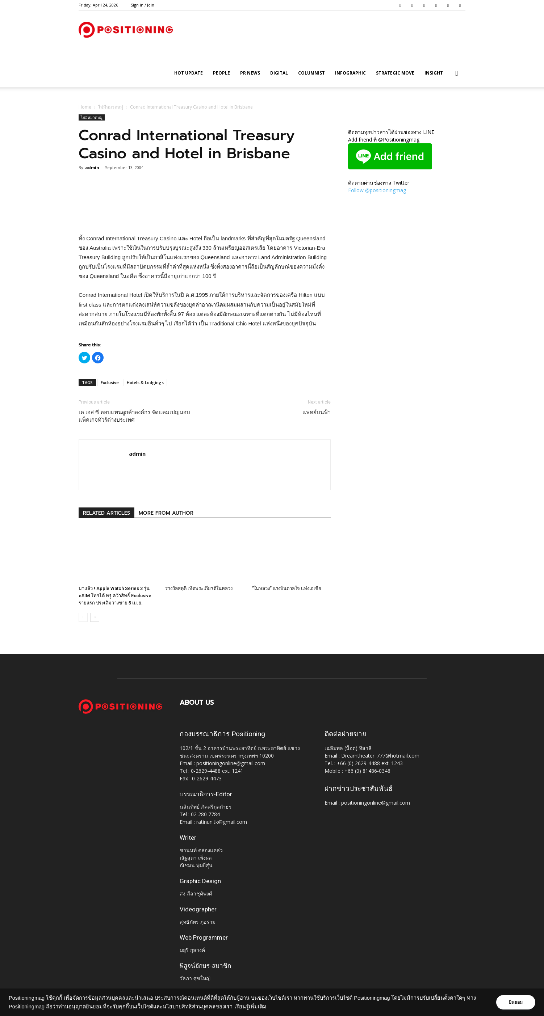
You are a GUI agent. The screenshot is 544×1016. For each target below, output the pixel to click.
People (221, 73)
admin (92, 167)
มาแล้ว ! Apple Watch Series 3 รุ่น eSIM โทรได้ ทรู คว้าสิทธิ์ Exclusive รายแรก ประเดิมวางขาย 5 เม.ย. (115, 596)
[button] (456, 73)
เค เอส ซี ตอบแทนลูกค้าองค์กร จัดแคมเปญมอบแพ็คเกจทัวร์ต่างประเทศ (134, 416)
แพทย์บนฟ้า (316, 412)
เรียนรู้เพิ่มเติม (250, 1006)
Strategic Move (395, 73)
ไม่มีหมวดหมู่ (110, 107)
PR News (250, 73)
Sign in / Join (142, 5)
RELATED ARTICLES (106, 513)
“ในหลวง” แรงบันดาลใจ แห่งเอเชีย (286, 588)
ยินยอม (516, 1002)
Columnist (311, 73)
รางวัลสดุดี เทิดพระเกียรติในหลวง (199, 588)
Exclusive (110, 382)
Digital (279, 73)
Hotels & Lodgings (145, 382)
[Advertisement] (204, 215)
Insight (433, 73)
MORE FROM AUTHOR (166, 513)
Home (85, 107)
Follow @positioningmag (377, 190)
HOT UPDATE (188, 73)
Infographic (350, 73)
